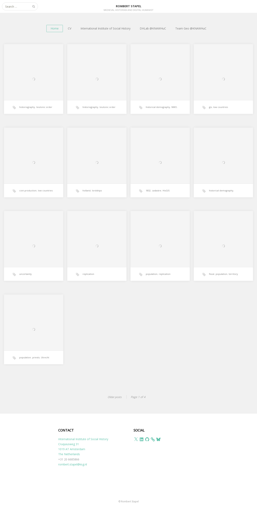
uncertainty (25, 280)
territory (233, 280)
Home (55, 28)
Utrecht (45, 364)
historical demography (158, 113)
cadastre (156, 197)
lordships (97, 197)
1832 (148, 197)
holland (87, 197)
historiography (27, 113)
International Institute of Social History (106, 28)
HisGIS (166, 197)
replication (88, 280)
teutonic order (44, 113)
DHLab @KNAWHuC (153, 28)
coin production (28, 197)
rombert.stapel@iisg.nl (72, 464)
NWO (174, 113)
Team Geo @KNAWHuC (190, 28)
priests (36, 364)
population (151, 280)
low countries (220, 113)
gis (210, 113)
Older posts (114, 397)
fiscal (211, 280)
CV (69, 28)
